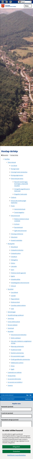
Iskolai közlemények (19, 209)
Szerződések (14, 292)
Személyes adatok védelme (18, 305)
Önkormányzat (12, 162)
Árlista (12, 366)
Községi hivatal (15, 169)
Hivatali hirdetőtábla (16, 240)
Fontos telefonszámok (14, 321)
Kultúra (13, 263)
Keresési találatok (12, 325)
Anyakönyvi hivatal (16, 349)
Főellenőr (13, 197)
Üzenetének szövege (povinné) (10, 420)
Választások (14, 237)
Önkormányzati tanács (17, 178)
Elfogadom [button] (16, 447)
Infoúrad (13, 286)
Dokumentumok (15, 215)
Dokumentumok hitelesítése (18, 334)
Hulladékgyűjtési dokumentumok (20, 282)
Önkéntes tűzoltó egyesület (18, 273)
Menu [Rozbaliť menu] (28, 6)
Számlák (13, 295)
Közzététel (10, 289)
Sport (12, 269)
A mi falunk (14, 165)
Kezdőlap (7, 159)
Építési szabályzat (16, 338)
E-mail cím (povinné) (7, 413)
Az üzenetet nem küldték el (15, 382)
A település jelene (16, 253)
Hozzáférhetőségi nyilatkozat (16, 315)
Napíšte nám (28, 399)
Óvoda (13, 206)
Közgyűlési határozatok (20, 194)
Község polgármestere (17, 175)
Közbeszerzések (15, 302)
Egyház (13, 276)
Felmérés (10, 385)
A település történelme (17, 250)
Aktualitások (14, 247)
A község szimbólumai (17, 234)
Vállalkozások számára (17, 362)
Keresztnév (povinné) (7, 406)
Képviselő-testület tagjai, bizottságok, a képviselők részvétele (21, 183)
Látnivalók (14, 266)
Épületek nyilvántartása (17, 353)
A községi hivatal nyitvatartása (19, 172)
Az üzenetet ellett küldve (14, 379)
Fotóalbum (14, 256)
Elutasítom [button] (16, 451)
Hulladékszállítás (15, 279)
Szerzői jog (11, 318)
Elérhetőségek (12, 312)
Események (11, 328)
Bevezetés (4, 155)
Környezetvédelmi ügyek (17, 356)
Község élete (11, 243)
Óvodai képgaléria (19, 212)
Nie (31, 395)
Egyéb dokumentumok (20, 230)
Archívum (16, 224)
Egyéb (12, 369)
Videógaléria (14, 260)
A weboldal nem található (15, 372)
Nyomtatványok (18, 227)
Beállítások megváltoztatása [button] (16, 455)
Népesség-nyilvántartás (17, 346)
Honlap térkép (14, 155)
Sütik (12, 308)
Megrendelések (15, 299)
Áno (27, 395)
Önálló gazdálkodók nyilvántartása (20, 359)
